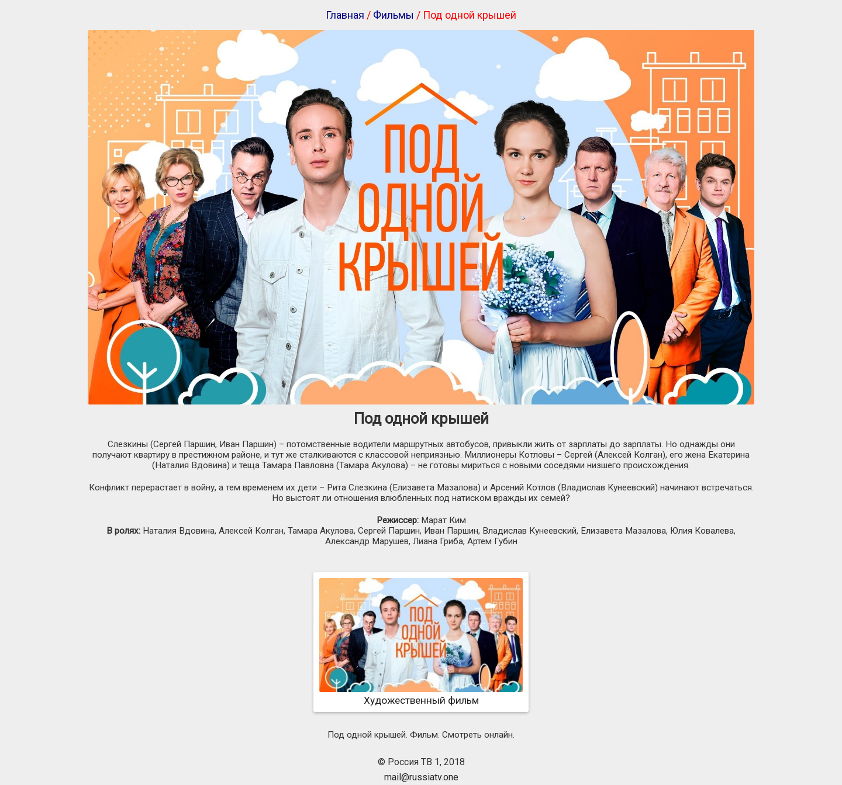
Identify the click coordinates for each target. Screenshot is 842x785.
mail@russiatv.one (421, 777)
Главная (345, 15)
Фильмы (393, 15)
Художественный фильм (421, 694)
